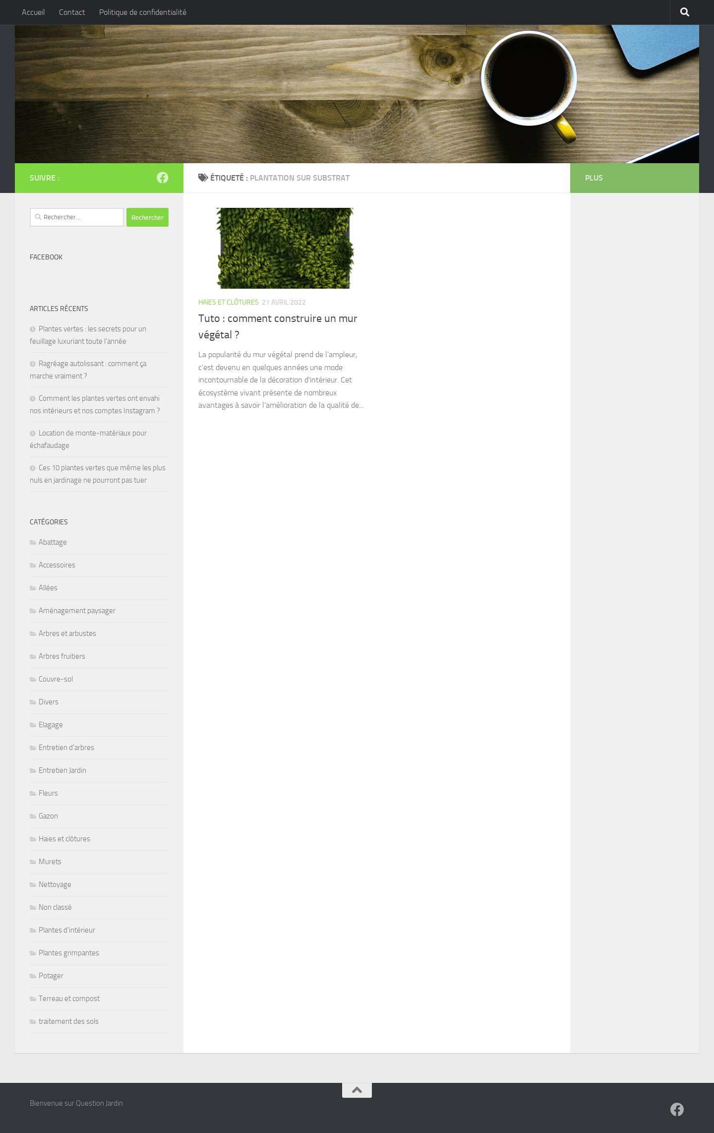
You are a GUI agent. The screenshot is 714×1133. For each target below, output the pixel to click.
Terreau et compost (69, 998)
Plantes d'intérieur (67, 930)
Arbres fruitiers (62, 656)
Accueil (33, 12)
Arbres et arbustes (67, 633)
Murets (50, 861)
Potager (51, 975)
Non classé (55, 907)
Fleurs (48, 793)
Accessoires (57, 565)
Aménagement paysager (77, 610)
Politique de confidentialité (142, 12)
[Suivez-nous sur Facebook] (163, 178)
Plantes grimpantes (69, 952)
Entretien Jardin (62, 770)
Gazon (48, 816)
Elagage (51, 724)
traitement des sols (69, 1021)
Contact (72, 12)
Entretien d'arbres (66, 747)
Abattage (53, 542)
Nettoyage (55, 884)
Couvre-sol (56, 679)
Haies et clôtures (228, 302)
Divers (49, 701)
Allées (48, 587)
